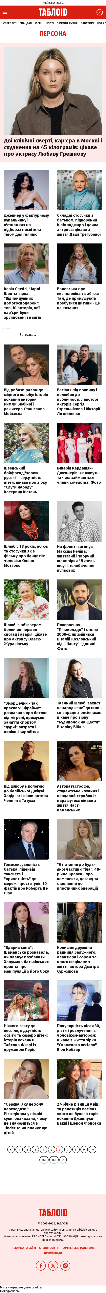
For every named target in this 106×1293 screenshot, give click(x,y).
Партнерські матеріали (78, 1248)
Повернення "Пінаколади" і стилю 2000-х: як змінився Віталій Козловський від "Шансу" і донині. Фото (77, 636)
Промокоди (53, 1253)
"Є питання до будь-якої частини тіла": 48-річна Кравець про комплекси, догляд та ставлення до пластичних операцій (79, 876)
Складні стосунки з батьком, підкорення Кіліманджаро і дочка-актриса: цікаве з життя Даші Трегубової (79, 225)
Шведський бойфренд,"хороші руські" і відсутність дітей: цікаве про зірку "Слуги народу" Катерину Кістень (25, 480)
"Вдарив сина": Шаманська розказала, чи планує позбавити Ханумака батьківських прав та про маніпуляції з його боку (26, 959)
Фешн (39, 23)
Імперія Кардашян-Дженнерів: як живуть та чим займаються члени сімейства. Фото (79, 475)
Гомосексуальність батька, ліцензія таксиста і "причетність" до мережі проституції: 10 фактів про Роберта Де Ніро (26, 878)
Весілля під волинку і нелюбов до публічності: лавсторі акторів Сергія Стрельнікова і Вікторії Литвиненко (78, 401)
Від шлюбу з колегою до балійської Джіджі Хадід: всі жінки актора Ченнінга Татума (26, 793)
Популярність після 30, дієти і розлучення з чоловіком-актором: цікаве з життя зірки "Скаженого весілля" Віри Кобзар (78, 1037)
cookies (37, 1287)
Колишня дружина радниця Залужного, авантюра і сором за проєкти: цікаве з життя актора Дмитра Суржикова (78, 959)
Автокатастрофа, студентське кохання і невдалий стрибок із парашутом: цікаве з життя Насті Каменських (78, 798)
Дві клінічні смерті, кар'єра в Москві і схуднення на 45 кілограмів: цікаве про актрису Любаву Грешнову (53, 147)
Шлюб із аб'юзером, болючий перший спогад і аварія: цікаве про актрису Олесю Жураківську (25, 634)
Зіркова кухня (67, 23)
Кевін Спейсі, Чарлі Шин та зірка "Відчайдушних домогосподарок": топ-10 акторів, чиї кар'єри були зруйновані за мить (22, 303)
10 (92, 1149)
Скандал (26, 23)
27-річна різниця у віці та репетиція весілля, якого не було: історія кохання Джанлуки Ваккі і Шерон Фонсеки (79, 1114)
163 (44, 1160)
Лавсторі (87, 23)
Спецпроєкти (48, 1248)
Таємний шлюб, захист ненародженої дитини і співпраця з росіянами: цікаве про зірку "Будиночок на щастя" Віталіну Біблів (79, 715)
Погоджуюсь (9, 1291)
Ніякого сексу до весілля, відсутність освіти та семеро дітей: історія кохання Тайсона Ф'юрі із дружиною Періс (26, 1037)
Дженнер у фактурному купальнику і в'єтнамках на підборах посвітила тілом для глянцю (26, 225)
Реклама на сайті (24, 1248)
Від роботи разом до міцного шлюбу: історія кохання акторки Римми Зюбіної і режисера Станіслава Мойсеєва (26, 401)
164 (54, 1160)
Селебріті (9, 23)
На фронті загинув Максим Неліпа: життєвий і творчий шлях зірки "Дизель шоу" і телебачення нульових (76, 558)
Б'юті (50, 23)
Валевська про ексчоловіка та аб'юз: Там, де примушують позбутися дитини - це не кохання (78, 298)
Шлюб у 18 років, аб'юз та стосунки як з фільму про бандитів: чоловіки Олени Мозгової (26, 556)
